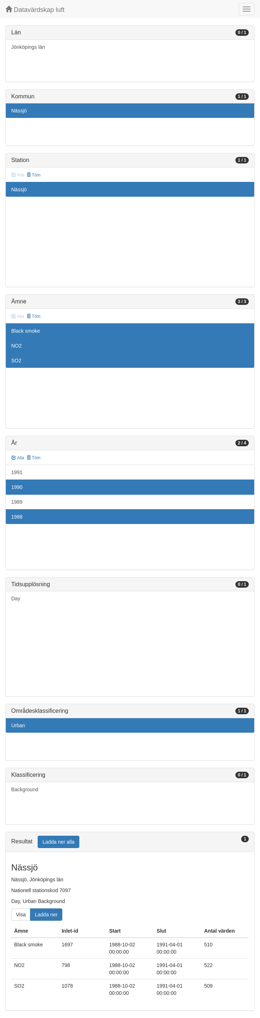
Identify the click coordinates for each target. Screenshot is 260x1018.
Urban (18, 725)
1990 (16, 487)
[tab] (130, 842)
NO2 (16, 346)
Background (24, 789)
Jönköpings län (28, 47)
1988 (16, 517)
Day (15, 598)
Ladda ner (46, 914)
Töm (33, 175)
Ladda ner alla (58, 842)
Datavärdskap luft (34, 9)
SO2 (16, 360)
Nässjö (19, 111)
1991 (16, 472)
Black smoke (25, 331)
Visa (21, 914)
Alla (18, 457)
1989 (16, 502)
